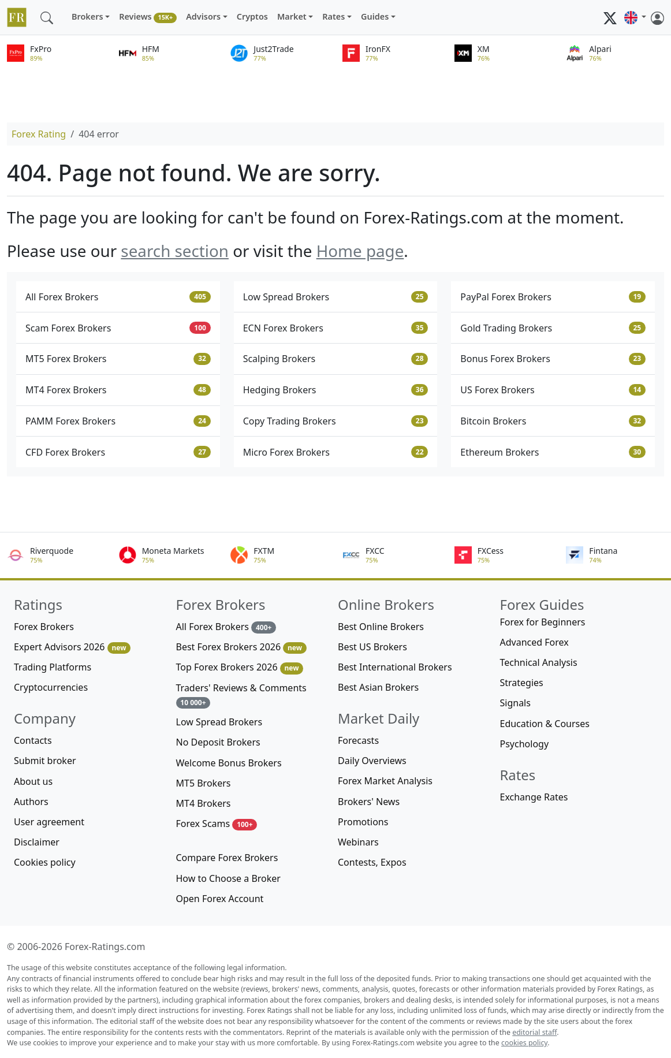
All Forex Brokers (118, 296)
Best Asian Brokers (378, 687)
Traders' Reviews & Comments (241, 695)
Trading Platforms (52, 667)
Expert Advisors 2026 (72, 647)
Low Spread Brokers (335, 296)
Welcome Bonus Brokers (229, 763)
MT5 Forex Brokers (118, 358)
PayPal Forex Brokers (553, 296)
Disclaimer (36, 842)
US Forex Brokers (553, 389)
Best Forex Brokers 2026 (241, 647)
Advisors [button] (203, 16)
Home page (360, 251)
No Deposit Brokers (218, 742)
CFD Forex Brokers (118, 452)
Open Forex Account (220, 898)
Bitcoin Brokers (553, 421)
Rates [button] (333, 16)
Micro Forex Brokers (335, 452)
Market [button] (292, 16)
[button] (635, 17)
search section (175, 251)
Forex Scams (217, 823)
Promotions (363, 821)
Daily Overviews (372, 760)
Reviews (148, 17)
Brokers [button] (87, 16)
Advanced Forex (534, 642)
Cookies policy (45, 862)
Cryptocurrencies (51, 687)
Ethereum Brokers (553, 452)
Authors (31, 801)
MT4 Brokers (203, 803)
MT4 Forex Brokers (118, 389)
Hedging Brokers (335, 389)
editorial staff (534, 1032)
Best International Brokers (395, 667)
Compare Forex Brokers (227, 857)
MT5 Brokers (203, 783)
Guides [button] (375, 16)
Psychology (524, 743)
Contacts (33, 740)
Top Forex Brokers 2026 (240, 667)
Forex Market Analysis (385, 780)
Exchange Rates (534, 797)
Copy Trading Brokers (335, 421)
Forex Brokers (44, 626)
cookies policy (524, 1043)
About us (33, 781)
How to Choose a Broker (228, 878)
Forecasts (358, 740)
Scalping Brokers (335, 358)
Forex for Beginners (543, 622)
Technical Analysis (538, 662)
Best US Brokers (372, 646)
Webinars (358, 842)
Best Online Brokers (381, 626)
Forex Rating (39, 134)
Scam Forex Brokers (118, 328)
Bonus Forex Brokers (553, 358)
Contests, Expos (372, 862)
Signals (515, 702)
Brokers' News (369, 801)
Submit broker (45, 760)
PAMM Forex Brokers (118, 421)
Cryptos (252, 16)
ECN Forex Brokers (335, 328)
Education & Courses (545, 723)
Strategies (521, 682)
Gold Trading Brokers (553, 328)
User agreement (49, 821)
